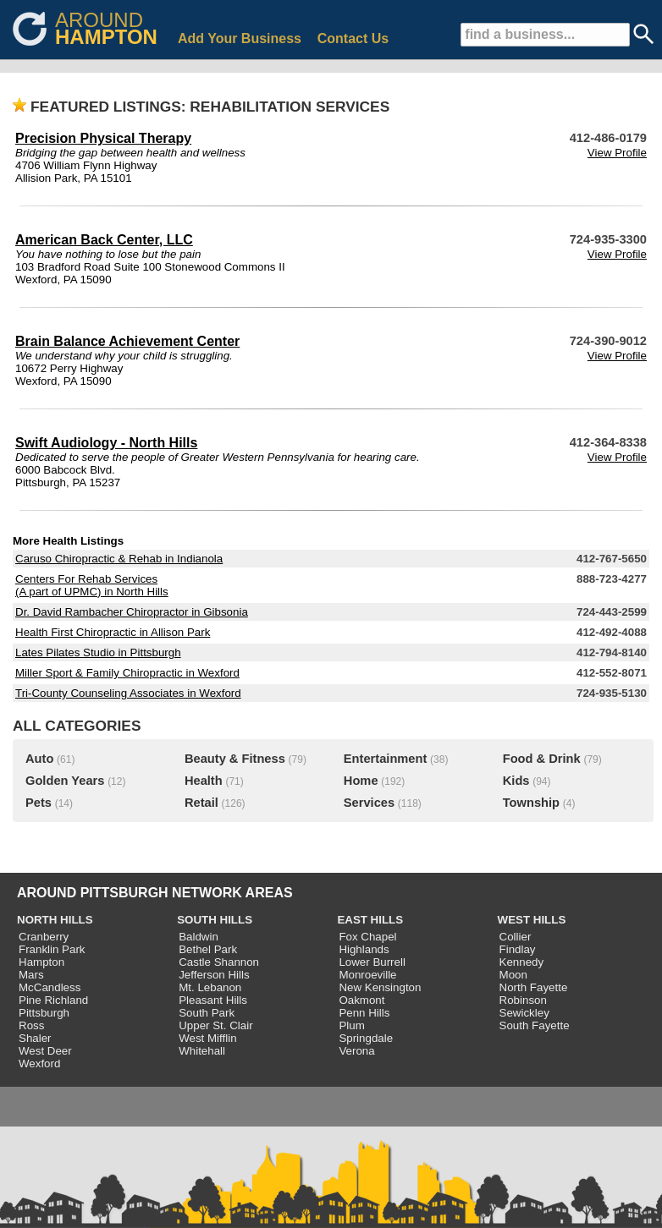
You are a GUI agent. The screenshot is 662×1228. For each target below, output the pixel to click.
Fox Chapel (367, 936)
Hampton (41, 962)
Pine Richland (53, 1000)
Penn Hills (364, 1012)
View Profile (617, 152)
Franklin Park (52, 949)
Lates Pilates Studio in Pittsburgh (98, 652)
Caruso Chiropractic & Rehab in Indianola (119, 558)
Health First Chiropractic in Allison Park (112, 632)
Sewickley (524, 1012)
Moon (513, 974)
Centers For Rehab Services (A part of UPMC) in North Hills (91, 585)
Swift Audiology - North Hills (106, 443)
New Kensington (380, 987)
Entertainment (386, 758)
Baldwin (198, 936)
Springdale (366, 1038)
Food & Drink (542, 758)
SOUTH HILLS (214, 919)
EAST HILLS (370, 919)
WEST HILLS (532, 919)
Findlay (517, 949)
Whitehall (202, 1050)
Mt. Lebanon (210, 987)
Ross (31, 1025)
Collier (515, 936)
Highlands (364, 949)
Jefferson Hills (214, 974)
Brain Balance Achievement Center (127, 341)
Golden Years (64, 780)
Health (204, 780)
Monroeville (367, 974)
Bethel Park (208, 949)
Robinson (523, 1000)
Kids (516, 780)
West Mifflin (207, 1038)
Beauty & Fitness (235, 758)
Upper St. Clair (215, 1025)
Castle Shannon (219, 962)
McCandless (49, 987)
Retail (201, 802)
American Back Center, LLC (104, 240)
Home (361, 780)
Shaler (35, 1038)
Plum (351, 1025)
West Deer (45, 1050)
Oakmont (361, 1000)
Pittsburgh (44, 1012)
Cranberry (44, 936)
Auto (39, 758)
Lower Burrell (372, 962)
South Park (206, 1012)
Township (531, 802)
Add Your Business (239, 38)
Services (369, 802)
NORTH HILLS (55, 919)
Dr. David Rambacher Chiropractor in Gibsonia (131, 612)
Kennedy (521, 962)
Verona (356, 1050)
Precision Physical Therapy (103, 138)
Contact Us (353, 38)
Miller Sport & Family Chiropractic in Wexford (127, 672)
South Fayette (534, 1025)
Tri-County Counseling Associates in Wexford (128, 693)
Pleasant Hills (213, 1000)
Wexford (39, 1063)
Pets (38, 802)
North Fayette (533, 987)
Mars (31, 974)
